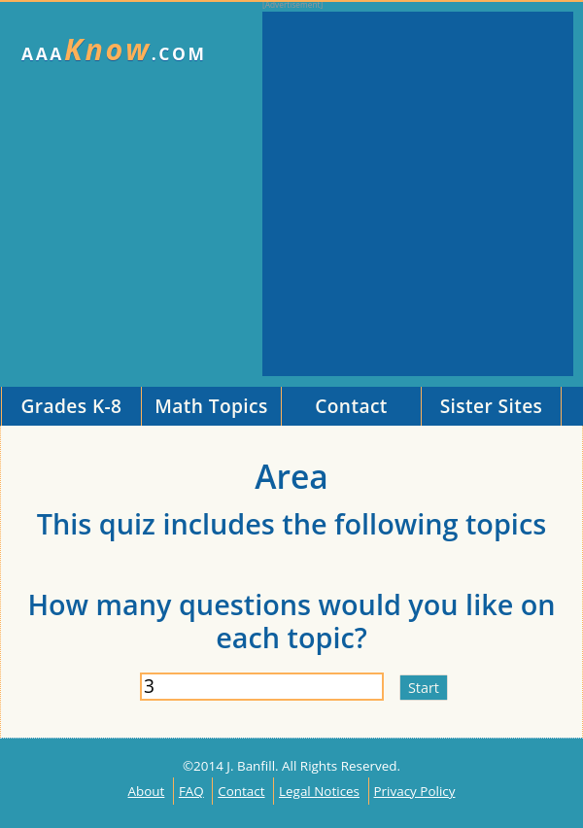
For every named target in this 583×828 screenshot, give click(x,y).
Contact (241, 791)
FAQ (191, 791)
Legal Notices (319, 791)
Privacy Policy (415, 791)
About (146, 791)
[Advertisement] (182, 194)
